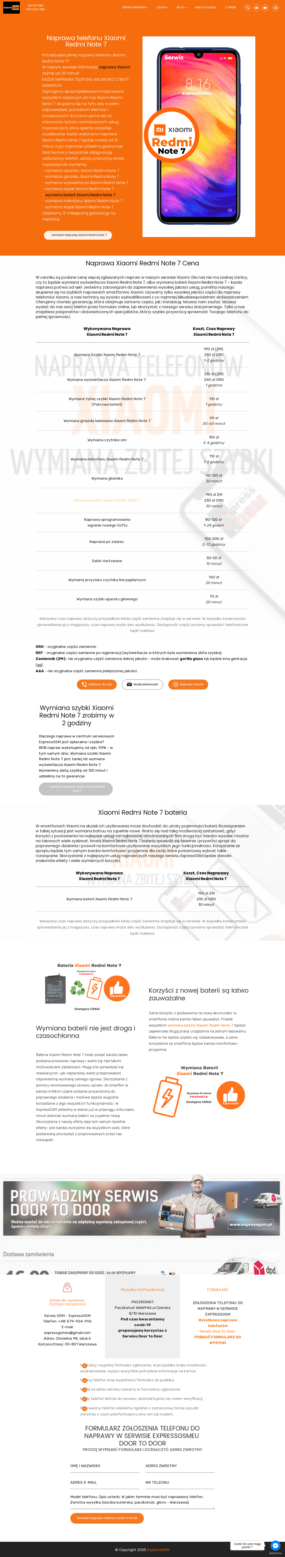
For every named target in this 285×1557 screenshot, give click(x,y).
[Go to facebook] (275, 1545)
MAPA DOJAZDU (205, 7)
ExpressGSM (158, 1553)
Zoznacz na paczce (67, 1311)
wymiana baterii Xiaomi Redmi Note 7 (80, 195)
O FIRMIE (230, 7)
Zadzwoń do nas (97, 691)
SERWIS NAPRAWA (133, 7)
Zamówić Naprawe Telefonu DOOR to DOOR (107, 1525)
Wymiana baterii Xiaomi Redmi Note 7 (107, 500)
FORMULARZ (217, 1294)
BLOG (180, 7)
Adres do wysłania (67, 1307)
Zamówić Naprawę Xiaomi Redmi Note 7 (79, 241)
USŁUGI (161, 7)
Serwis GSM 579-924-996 (39, 7)
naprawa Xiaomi (114, 67)
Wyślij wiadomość (142, 691)
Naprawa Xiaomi (188, 691)
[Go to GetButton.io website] (275, 1553)
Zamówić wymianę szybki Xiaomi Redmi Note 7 (77, 797)
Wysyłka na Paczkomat (142, 1294)
